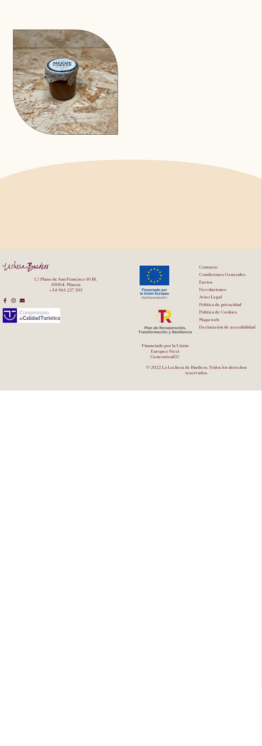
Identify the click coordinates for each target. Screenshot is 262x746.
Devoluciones (212, 289)
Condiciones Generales (222, 274)
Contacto (208, 267)
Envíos (205, 282)
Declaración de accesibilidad (227, 327)
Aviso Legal (210, 297)
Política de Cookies (218, 312)
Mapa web (209, 320)
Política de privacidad (220, 305)
